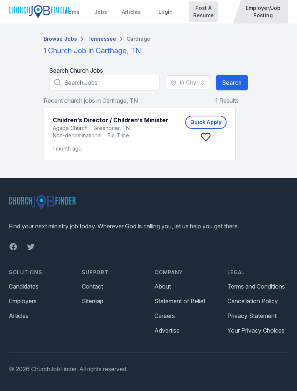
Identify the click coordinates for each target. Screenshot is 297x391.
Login (165, 11)
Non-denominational (77, 135)
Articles (131, 12)
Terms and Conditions (256, 286)
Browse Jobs (60, 39)
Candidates (23, 286)
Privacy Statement (251, 315)
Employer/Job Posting (263, 11)
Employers (23, 301)
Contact (92, 286)
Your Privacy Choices (256, 330)
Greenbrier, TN (112, 128)
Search (232, 82)
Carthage (138, 39)
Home (72, 12)
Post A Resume (203, 11)
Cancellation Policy (252, 301)
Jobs (100, 12)
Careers (164, 315)
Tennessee (101, 39)
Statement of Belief (180, 301)
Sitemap (92, 301)
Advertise (167, 330)
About (162, 286)
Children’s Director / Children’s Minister (110, 120)
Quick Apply (205, 122)
